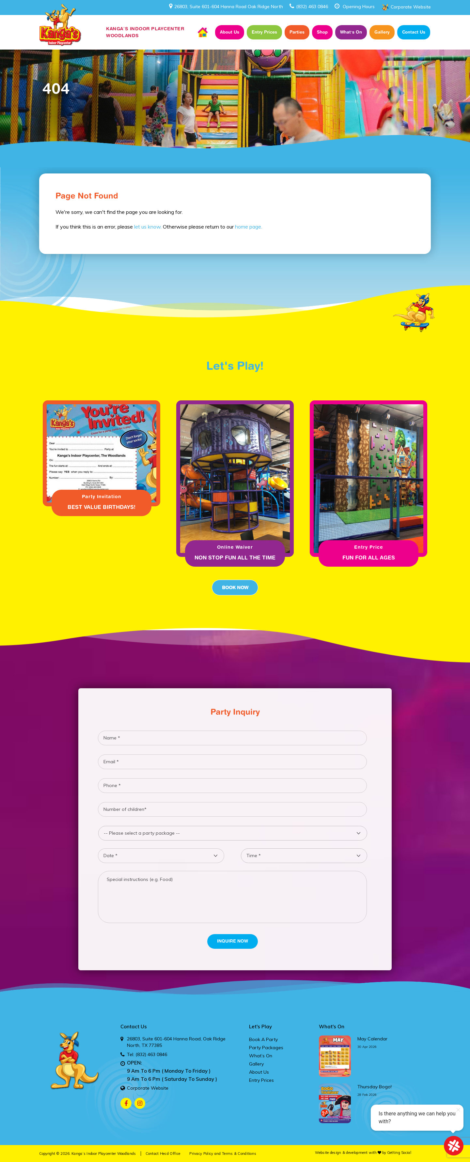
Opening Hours (359, 6)
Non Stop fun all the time (235, 557)
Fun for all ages (368, 557)
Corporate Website (411, 7)
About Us (229, 32)
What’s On (351, 32)
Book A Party (263, 1039)
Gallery (382, 32)
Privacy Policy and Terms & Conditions (222, 1153)
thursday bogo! (374, 1087)
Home (202, 32)
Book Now (235, 587)
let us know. (148, 226)
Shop (322, 32)
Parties (297, 32)
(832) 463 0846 (309, 6)
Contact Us (413, 32)
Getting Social (399, 1152)
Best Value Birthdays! (101, 507)
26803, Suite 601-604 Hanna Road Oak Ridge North (226, 6)
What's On (331, 1026)
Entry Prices (264, 32)
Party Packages (266, 1047)
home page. (248, 226)
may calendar (372, 1039)
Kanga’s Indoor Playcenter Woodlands (103, 1153)
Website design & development (341, 1152)
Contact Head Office (163, 1153)
